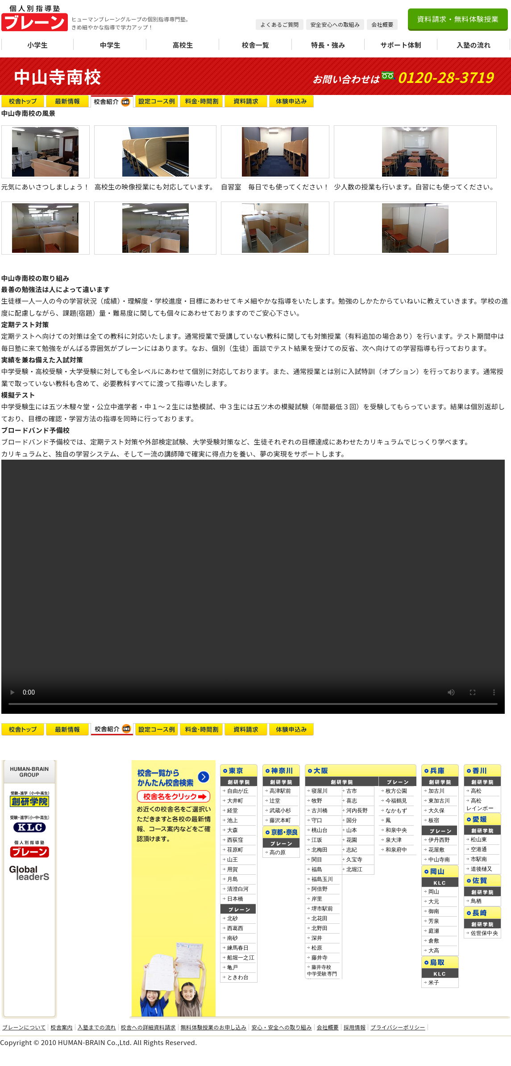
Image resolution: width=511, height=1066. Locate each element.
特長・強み (328, 44)
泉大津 (394, 840)
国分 (351, 820)
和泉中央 (396, 830)
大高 (434, 950)
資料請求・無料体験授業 (458, 18)
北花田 (320, 918)
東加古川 (439, 801)
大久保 (436, 810)
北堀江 (354, 869)
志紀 (351, 850)
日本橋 (235, 899)
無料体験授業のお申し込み (214, 1027)
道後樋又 (482, 869)
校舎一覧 (255, 44)
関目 (317, 859)
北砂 (232, 918)
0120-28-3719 (445, 76)
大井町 (235, 801)
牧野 (317, 801)
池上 (232, 820)
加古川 (436, 791)
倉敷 (434, 941)
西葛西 (235, 928)
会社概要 (382, 24)
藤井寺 (320, 958)
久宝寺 (354, 859)
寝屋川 (320, 791)
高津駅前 (280, 791)
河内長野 (357, 810)
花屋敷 (436, 850)
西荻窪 (235, 840)
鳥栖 (476, 901)
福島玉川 (322, 879)
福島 (317, 869)
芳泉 (434, 921)
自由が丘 (238, 791)
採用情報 (355, 1027)
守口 (317, 820)
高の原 (278, 852)
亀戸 (232, 967)
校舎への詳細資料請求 (148, 1027)
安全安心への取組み (335, 24)
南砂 (232, 938)
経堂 (232, 810)
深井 (317, 938)
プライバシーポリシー (397, 1027)
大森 (232, 830)
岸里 (317, 899)
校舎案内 (61, 1027)
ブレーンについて (24, 1027)
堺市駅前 (322, 908)
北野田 (320, 928)
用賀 (232, 869)
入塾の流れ (474, 44)
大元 (434, 901)
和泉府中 (396, 850)
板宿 (434, 820)
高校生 (183, 44)
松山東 (479, 839)
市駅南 (479, 859)
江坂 (317, 840)
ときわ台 (238, 977)
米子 (434, 983)
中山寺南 (439, 859)
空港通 (479, 849)
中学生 (110, 44)
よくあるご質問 (279, 24)
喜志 (351, 801)
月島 (232, 879)
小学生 (37, 44)
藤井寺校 (322, 974)
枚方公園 (396, 791)
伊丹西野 (439, 840)
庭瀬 (434, 931)
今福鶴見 (396, 801)
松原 (317, 948)
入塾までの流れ (97, 1027)
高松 (476, 791)
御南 (434, 911)
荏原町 (235, 850)
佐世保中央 (485, 933)
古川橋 (320, 810)
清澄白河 (238, 889)
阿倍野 (320, 889)
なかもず (396, 810)
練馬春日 (238, 948)
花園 (351, 840)
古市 (351, 791)
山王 (232, 859)
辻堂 (275, 801)
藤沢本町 (280, 820)
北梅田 (320, 850)
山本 (351, 830)
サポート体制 (400, 44)
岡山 (434, 892)
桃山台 (320, 830)
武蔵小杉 (280, 810)
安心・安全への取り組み (281, 1027)
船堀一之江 (241, 958)
